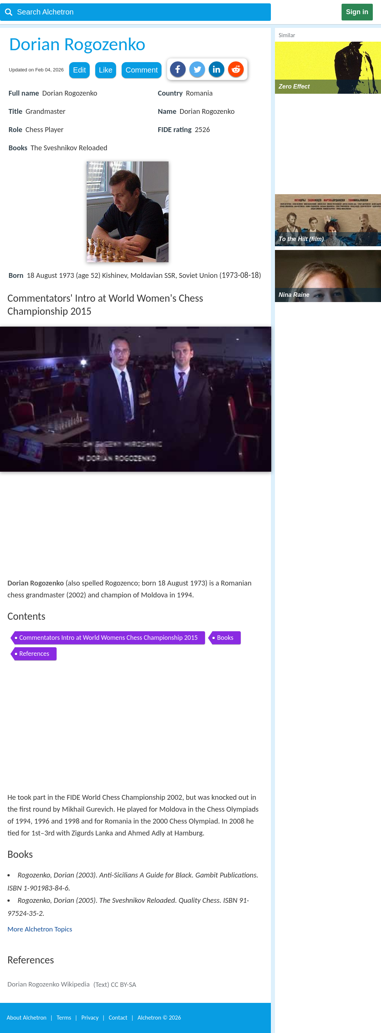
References (34, 653)
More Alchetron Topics (39, 929)
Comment (141, 70)
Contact (118, 1017)
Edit (79, 70)
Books (225, 637)
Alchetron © (159, 1017)
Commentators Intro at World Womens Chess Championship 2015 (108, 637)
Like (106, 70)
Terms (64, 1017)
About (27, 1017)
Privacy (90, 1017)
